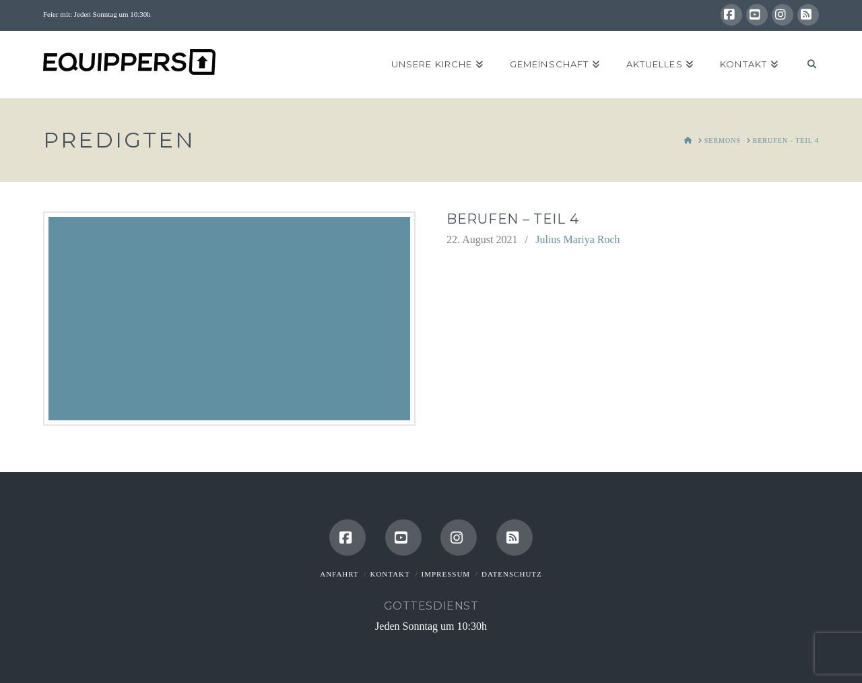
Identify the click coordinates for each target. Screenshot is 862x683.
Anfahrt (339, 574)
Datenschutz (512, 574)
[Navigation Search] (805, 64)
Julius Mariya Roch (577, 239)
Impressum (446, 574)
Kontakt (389, 574)
